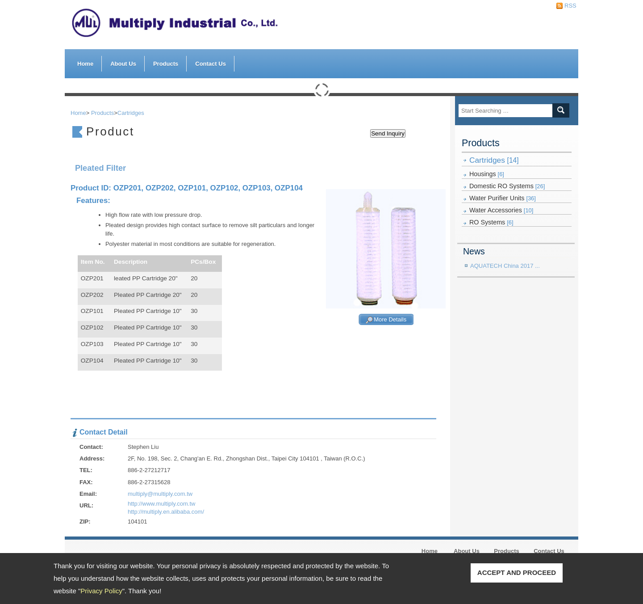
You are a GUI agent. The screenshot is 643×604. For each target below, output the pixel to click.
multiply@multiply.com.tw (160, 493)
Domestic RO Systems (507, 186)
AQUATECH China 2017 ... (505, 265)
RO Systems (491, 222)
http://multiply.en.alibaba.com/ (166, 511)
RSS (568, 5)
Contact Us (210, 63)
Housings (486, 173)
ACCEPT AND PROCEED (516, 572)
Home (85, 63)
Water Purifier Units (502, 198)
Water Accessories (501, 210)
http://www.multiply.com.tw (161, 503)
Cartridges (494, 160)
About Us (123, 61)
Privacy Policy (101, 591)
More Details (390, 320)
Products (165, 61)
